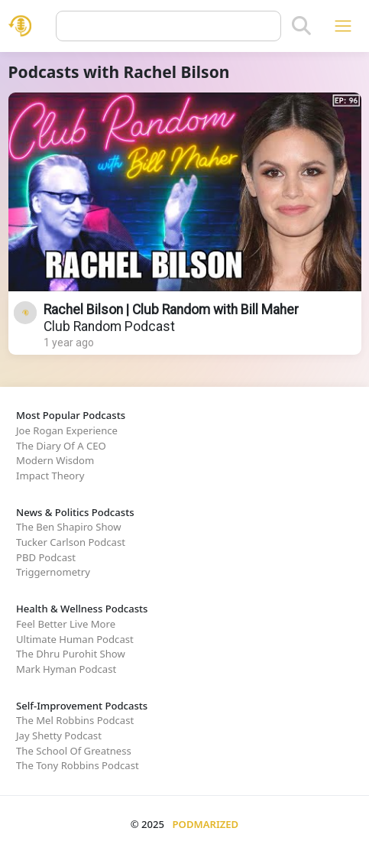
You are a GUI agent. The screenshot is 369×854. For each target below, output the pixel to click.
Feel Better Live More (65, 624)
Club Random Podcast (109, 326)
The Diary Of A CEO (61, 446)
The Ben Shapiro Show (68, 527)
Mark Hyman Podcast (66, 669)
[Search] (301, 26)
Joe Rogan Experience (67, 430)
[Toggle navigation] (343, 25)
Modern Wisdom (55, 460)
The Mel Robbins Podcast (75, 720)
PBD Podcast (46, 557)
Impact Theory (50, 475)
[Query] (168, 26)
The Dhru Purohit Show (70, 654)
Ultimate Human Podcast (75, 639)
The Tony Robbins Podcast (77, 765)
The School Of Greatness (73, 751)
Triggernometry (53, 572)
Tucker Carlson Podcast (70, 542)
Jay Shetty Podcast (59, 735)
